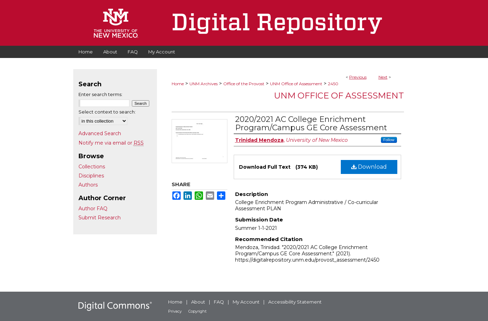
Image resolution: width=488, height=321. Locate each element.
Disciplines (91, 176)
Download (369, 166)
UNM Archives (203, 83)
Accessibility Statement (295, 302)
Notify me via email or (111, 143)
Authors (88, 185)
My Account (246, 302)
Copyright (197, 311)
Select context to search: (107, 112)
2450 (333, 83)
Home (178, 83)
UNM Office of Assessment (296, 83)
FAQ (219, 302)
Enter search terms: (100, 94)
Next (383, 77)
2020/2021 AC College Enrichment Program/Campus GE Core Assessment (311, 123)
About (198, 302)
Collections (91, 166)
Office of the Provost (243, 83)
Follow (389, 140)
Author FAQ (92, 208)
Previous (358, 77)
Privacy (175, 311)
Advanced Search (99, 133)
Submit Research (99, 217)
